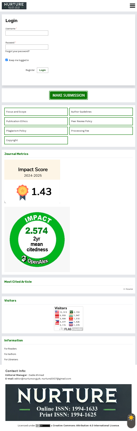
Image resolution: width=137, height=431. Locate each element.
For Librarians (11, 359)
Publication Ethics (17, 121)
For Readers (10, 348)
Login (42, 70)
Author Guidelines (81, 111)
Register (30, 70)
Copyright (12, 140)
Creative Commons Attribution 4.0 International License (86, 425)
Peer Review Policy (81, 121)
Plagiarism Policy (16, 130)
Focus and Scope (16, 111)
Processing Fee (80, 130)
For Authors (10, 354)
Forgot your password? (17, 51)
